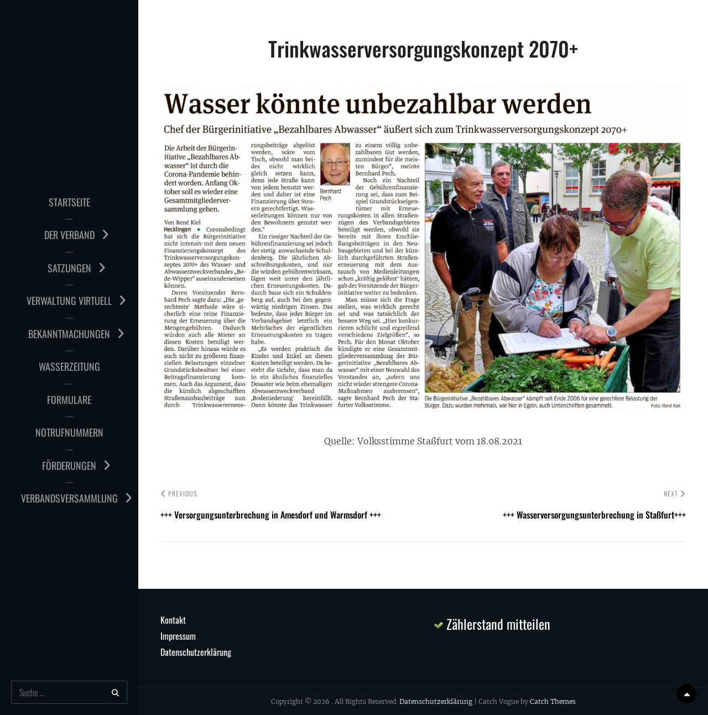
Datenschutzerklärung (195, 652)
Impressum (178, 636)
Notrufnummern (69, 432)
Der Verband (69, 234)
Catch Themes (553, 701)
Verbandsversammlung (69, 498)
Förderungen (69, 465)
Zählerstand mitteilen (492, 624)
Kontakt (173, 619)
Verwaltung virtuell (69, 300)
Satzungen (69, 268)
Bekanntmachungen (69, 334)
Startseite (69, 202)
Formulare (69, 399)
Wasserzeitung (69, 366)
